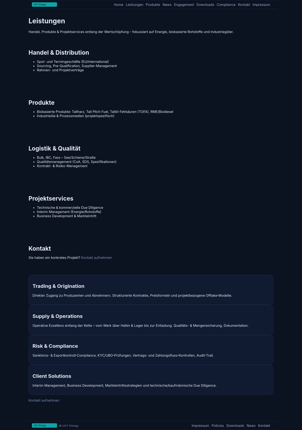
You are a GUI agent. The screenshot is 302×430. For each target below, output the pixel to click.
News (167, 5)
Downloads (205, 5)
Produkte (153, 5)
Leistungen (134, 5)
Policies (218, 425)
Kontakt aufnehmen (96, 257)
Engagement (184, 5)
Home (118, 5)
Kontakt (244, 5)
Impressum (261, 5)
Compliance (226, 5)
